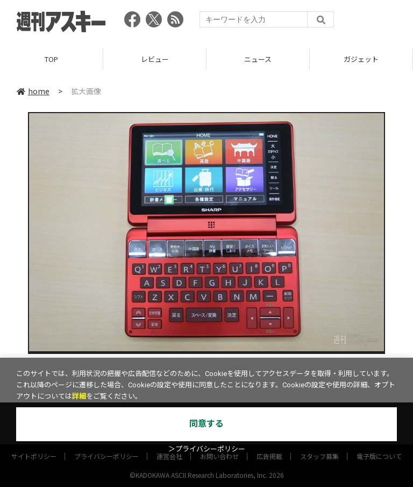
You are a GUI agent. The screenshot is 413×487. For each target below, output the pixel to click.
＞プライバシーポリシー (206, 449)
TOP (51, 59)
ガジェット (361, 59)
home (33, 91)
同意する (206, 424)
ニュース (258, 59)
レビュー (155, 59)
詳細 (79, 396)
